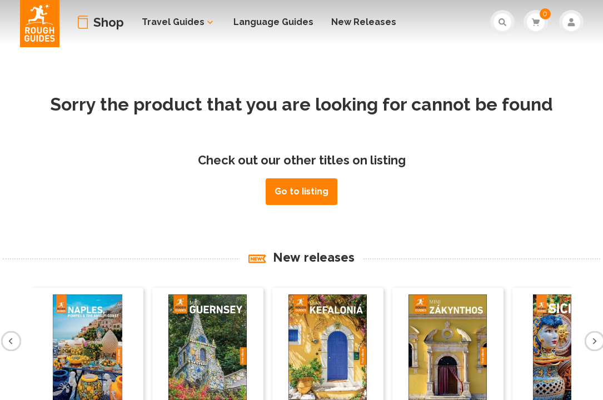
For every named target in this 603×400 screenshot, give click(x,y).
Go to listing (301, 191)
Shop (108, 22)
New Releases (363, 22)
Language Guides (273, 22)
